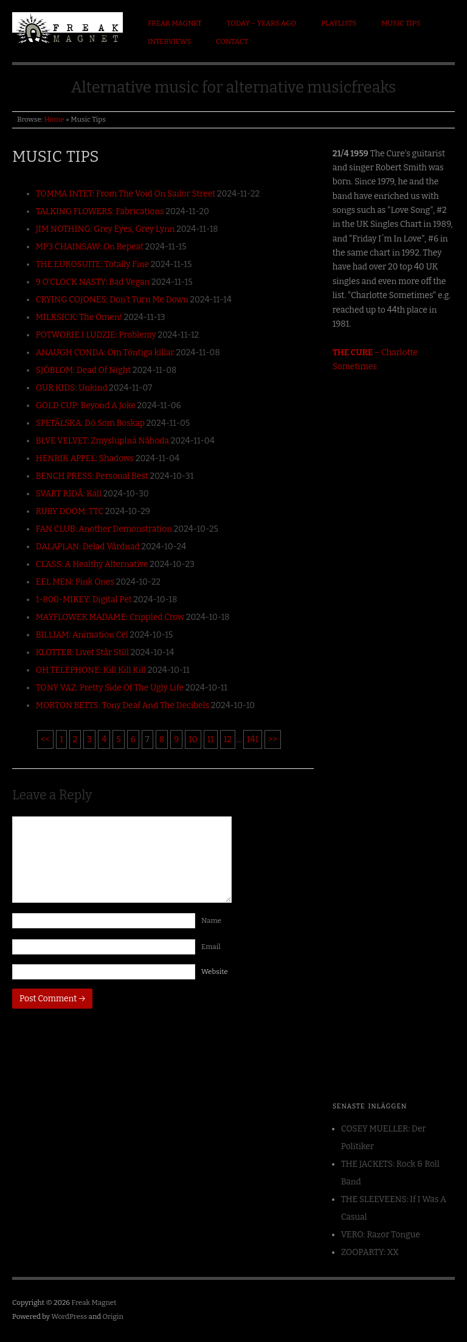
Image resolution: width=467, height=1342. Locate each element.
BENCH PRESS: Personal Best (92, 476)
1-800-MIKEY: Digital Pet (84, 599)
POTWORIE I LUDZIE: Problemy (96, 335)
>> (272, 739)
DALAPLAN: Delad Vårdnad (88, 546)
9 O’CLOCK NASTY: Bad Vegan (93, 282)
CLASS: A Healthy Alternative (92, 564)
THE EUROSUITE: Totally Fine (92, 264)
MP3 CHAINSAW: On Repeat (90, 247)
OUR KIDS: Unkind (72, 388)
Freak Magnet (175, 23)
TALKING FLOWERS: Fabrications (100, 211)
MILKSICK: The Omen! (79, 317)
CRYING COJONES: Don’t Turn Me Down (112, 299)
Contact (232, 41)
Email (213, 946)
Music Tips (400, 23)
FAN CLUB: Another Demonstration (104, 529)
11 (210, 739)
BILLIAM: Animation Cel (82, 635)
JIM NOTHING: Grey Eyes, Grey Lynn (105, 229)
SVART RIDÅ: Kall (69, 493)
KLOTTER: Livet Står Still (82, 652)
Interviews (169, 41)
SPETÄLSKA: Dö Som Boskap (90, 423)
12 (228, 739)
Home (54, 119)
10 (193, 739)
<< (45, 739)
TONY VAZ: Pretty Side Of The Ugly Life (110, 688)
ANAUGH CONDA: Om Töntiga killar (105, 352)
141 (252, 739)
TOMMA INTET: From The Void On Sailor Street (126, 194)
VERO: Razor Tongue (380, 1234)
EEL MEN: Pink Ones (75, 582)
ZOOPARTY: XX (370, 1252)
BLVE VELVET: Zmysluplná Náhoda (102, 441)
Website (214, 971)
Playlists (338, 23)
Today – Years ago (261, 23)
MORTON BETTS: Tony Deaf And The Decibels (123, 705)
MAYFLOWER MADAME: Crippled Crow (110, 617)
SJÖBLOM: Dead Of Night (83, 370)
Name (213, 920)
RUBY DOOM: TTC (70, 511)
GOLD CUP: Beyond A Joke (86, 405)
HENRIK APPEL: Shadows (85, 458)
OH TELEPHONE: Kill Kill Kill (91, 670)
